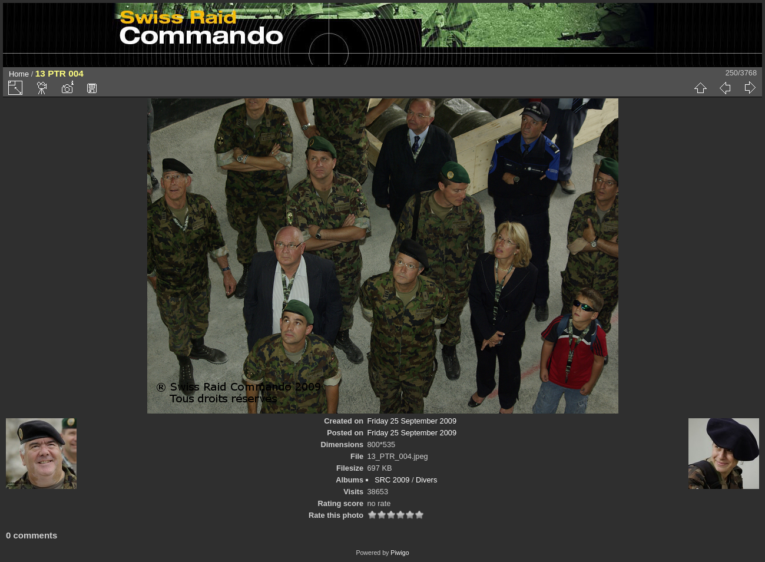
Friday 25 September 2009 (412, 420)
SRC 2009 (392, 479)
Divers (426, 479)
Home (19, 74)
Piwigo (399, 552)
